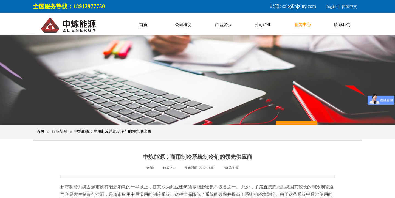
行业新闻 (59, 131)
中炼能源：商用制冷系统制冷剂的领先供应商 (112, 131)
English (331, 7)
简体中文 (349, 7)
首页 (40, 131)
